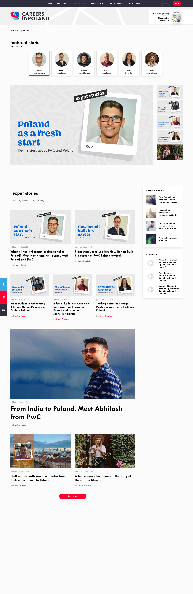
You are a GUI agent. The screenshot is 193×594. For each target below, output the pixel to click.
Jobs (50, 3)
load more (73, 496)
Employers (62, 3)
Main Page (14, 30)
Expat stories (79, 3)
